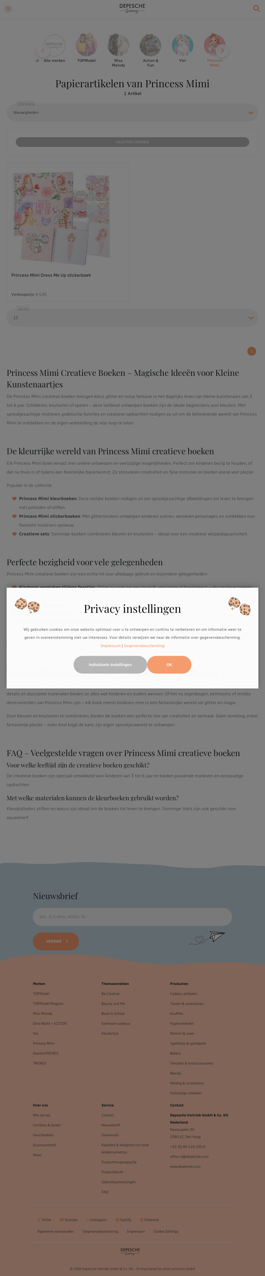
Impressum (110, 645)
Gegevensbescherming (144, 645)
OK (169, 664)
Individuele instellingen (110, 664)
